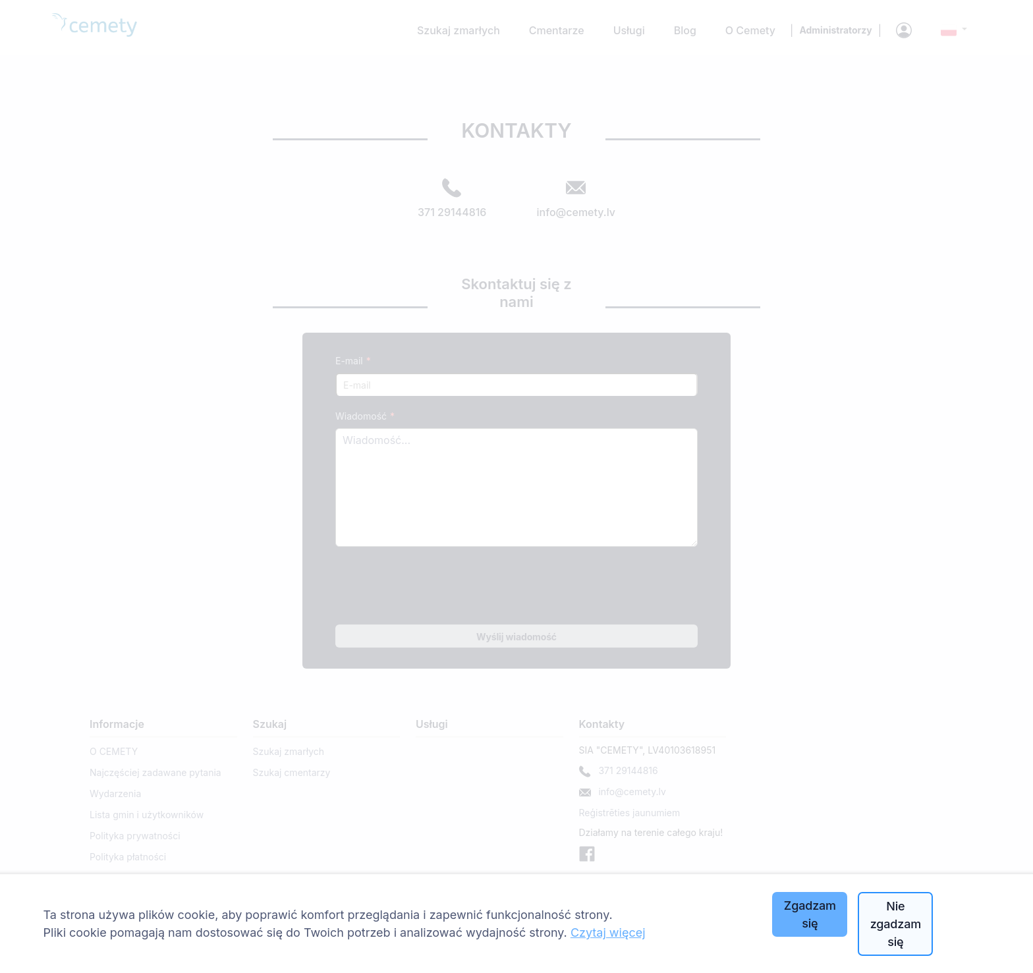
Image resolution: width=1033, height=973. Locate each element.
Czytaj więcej (608, 932)
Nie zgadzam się (895, 924)
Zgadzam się (810, 914)
